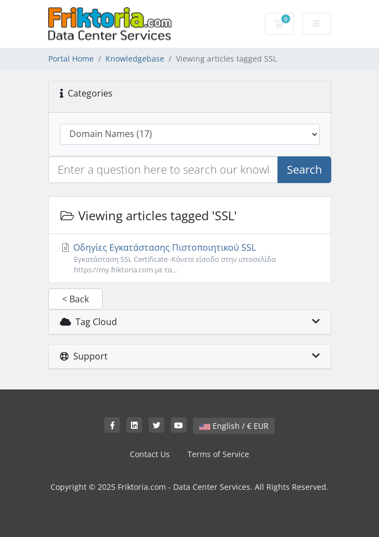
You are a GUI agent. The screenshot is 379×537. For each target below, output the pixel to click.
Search (304, 169)
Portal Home (71, 58)
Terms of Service (218, 454)
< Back (75, 299)
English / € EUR (234, 426)
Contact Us (150, 454)
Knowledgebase (134, 58)
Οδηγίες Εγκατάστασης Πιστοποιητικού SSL (190, 258)
